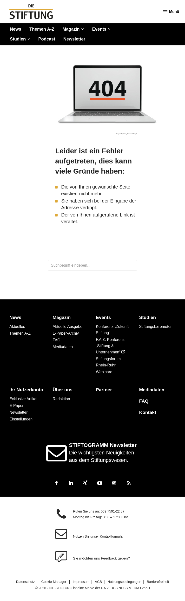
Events (103, 317)
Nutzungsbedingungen (124, 582)
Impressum (81, 582)
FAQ (56, 340)
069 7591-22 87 (112, 511)
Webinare (104, 372)
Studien (147, 317)
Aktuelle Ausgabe (68, 326)
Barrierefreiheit (158, 582)
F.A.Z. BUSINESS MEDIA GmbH (125, 588)
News (15, 317)
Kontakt (147, 412)
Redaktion (61, 399)
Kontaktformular (112, 537)
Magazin (62, 317)
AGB (98, 582)
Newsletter (18, 412)
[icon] (58, 458)
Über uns (63, 389)
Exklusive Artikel (23, 399)
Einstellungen (21, 419)
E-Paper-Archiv (66, 333)
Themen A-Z (20, 333)
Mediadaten (63, 347)
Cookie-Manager (53, 582)
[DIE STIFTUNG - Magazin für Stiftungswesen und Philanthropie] (31, 11)
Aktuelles (17, 326)
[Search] (124, 265)
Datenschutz (25, 582)
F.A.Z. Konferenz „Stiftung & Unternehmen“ (110, 346)
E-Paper (16, 406)
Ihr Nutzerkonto (26, 389)
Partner (104, 389)
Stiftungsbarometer (155, 326)
